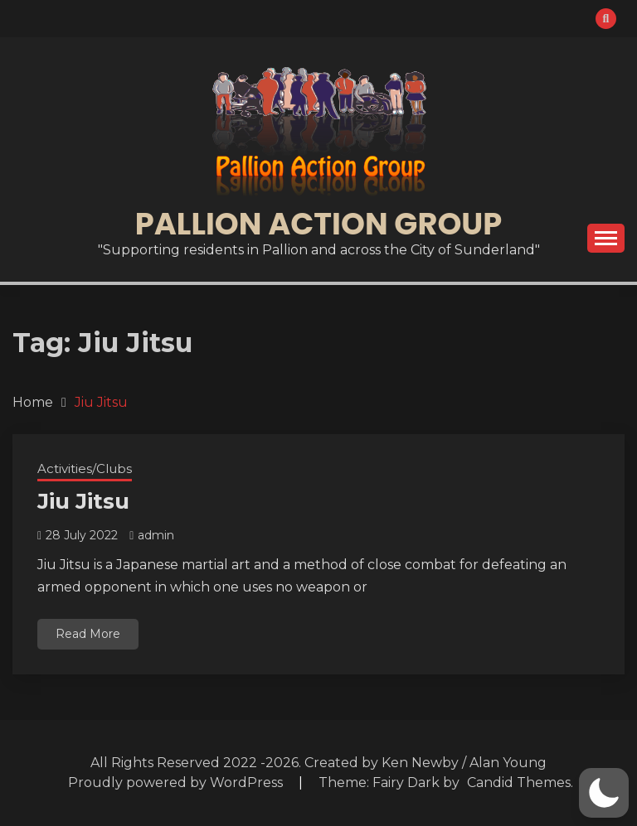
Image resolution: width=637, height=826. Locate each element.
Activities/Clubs (84, 468)
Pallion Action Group (318, 223)
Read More (88, 633)
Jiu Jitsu (83, 501)
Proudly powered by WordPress (177, 782)
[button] (604, 793)
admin (156, 535)
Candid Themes (519, 782)
